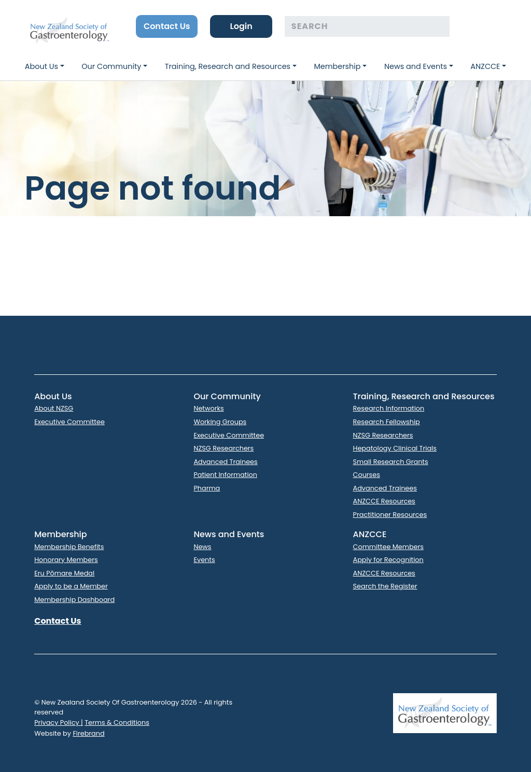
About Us (41, 66)
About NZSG (53, 408)
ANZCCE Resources (384, 501)
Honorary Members (65, 559)
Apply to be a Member (71, 586)
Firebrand (88, 733)
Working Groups (219, 421)
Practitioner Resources (390, 514)
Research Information (389, 408)
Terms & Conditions (117, 722)
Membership (337, 66)
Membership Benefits (69, 546)
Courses (366, 474)
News (202, 546)
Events (204, 559)
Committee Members (388, 546)
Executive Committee (69, 421)
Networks (208, 408)
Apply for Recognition (388, 559)
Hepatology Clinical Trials (395, 448)
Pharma (206, 488)
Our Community (111, 66)
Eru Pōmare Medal (64, 573)
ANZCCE (485, 66)
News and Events (415, 66)
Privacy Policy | (58, 722)
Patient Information (225, 474)
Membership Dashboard (74, 599)
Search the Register (385, 586)
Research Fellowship (386, 421)
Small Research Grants (390, 461)
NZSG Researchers (223, 448)
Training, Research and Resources (227, 66)
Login (241, 26)
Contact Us (167, 26)
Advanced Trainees (225, 461)
